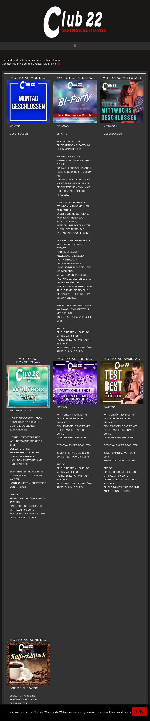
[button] (74, 45)
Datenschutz (85, 717)
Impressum (68, 717)
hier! (59, 63)
